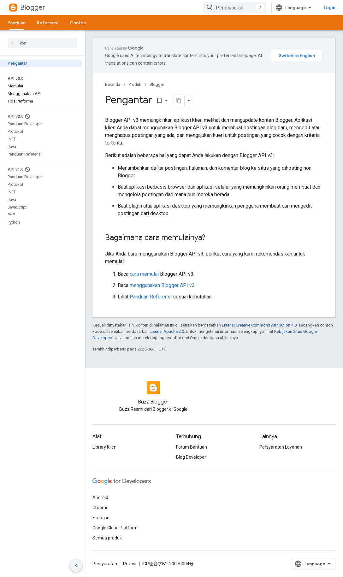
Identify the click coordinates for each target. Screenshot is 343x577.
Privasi (129, 563)
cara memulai (144, 274)
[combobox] (234, 7)
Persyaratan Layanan (280, 447)
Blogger (32, 7)
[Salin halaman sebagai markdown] (179, 100)
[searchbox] (42, 43)
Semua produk (107, 537)
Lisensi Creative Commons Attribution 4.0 (259, 325)
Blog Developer (191, 457)
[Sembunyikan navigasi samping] (76, 565)
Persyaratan (104, 563)
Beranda (112, 84)
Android (100, 497)
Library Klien (104, 447)
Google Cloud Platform (115, 527)
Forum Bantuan (191, 447)
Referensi (47, 23)
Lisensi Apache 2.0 (167, 331)
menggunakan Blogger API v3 (162, 285)
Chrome (100, 507)
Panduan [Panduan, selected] (17, 23)
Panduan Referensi (151, 297)
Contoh (78, 23)
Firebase (100, 517)
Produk (134, 84)
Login (329, 7)
